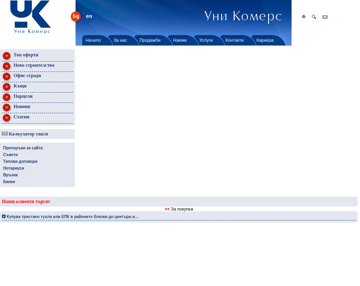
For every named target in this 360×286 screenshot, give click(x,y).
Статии (15, 118)
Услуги (206, 40)
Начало (93, 40)
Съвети (10, 155)
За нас (120, 40)
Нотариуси (13, 168)
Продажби (150, 40)
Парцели (17, 97)
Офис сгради (21, 77)
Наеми (180, 40)
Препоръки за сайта (23, 148)
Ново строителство (28, 67)
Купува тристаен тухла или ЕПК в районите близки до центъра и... (70, 216)
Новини (16, 108)
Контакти (235, 40)
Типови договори (20, 161)
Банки (9, 182)
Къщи (14, 87)
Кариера (265, 40)
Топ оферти (20, 56)
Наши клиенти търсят (26, 201)
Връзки (10, 175)
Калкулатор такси (25, 134)
